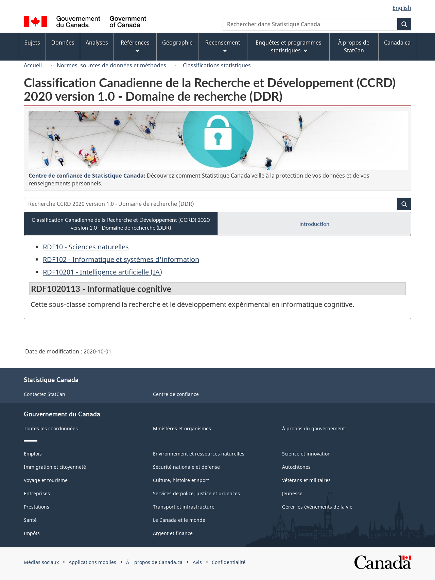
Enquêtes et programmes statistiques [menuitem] (288, 46)
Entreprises (37, 493)
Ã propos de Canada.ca (154, 562)
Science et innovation (306, 453)
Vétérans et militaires (306, 480)
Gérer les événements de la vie (317, 506)
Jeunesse (292, 493)
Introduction (314, 223)
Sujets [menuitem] (32, 42)
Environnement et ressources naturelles (198, 453)
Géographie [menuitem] (177, 42)
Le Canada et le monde (179, 520)
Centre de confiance (176, 394)
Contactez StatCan (44, 394)
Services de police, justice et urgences (196, 493)
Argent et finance (173, 533)
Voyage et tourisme (46, 480)
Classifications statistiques (216, 65)
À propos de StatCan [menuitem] (353, 46)
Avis (197, 562)
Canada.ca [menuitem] (397, 42)
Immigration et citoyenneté (55, 467)
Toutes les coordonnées (51, 428)
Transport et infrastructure (183, 506)
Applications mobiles (92, 562)
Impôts (32, 533)
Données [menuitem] (62, 42)
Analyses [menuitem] (97, 42)
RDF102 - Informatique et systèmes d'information (121, 259)
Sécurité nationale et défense (186, 467)
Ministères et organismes (182, 428)
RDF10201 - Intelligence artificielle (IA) (102, 272)
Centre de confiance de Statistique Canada (86, 175)
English (402, 8)
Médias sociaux (41, 562)
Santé (30, 520)
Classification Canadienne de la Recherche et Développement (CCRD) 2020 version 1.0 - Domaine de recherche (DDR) (121, 223)
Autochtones (296, 467)
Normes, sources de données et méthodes (111, 65)
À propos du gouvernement (313, 428)
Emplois (33, 453)
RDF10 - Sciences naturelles (86, 246)
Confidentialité (228, 562)
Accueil (33, 65)
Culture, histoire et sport (181, 480)
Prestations (36, 506)
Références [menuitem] (135, 46)
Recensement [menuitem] (222, 46)
